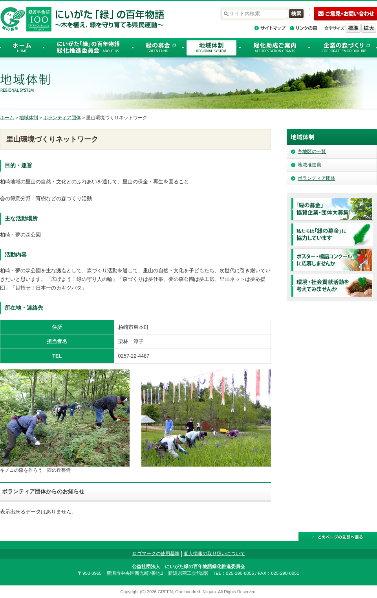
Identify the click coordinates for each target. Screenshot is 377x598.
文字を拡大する (368, 28)
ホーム (7, 117)
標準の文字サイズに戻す (353, 28)
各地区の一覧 (312, 151)
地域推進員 (309, 164)
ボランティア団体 (62, 117)
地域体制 (28, 117)
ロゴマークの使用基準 (155, 553)
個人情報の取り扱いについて (214, 553)
